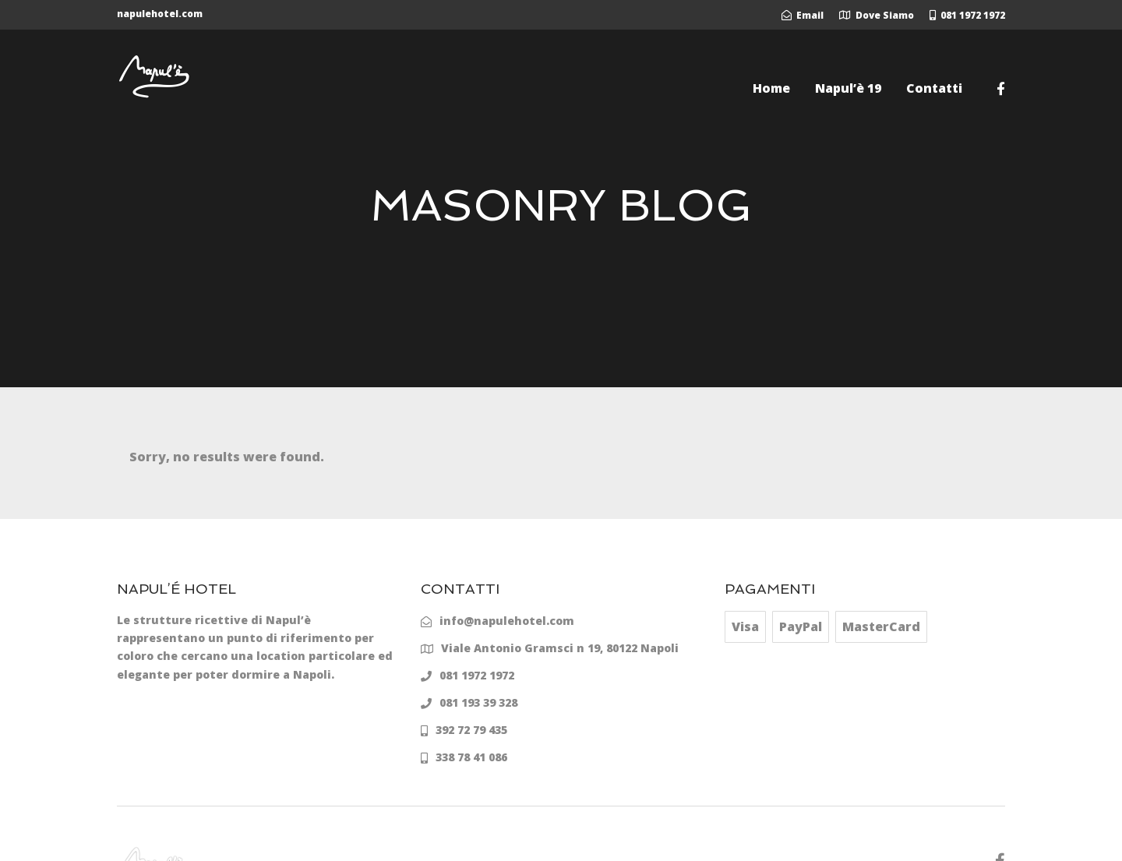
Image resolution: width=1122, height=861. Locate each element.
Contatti (934, 88)
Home (771, 88)
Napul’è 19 (848, 88)
